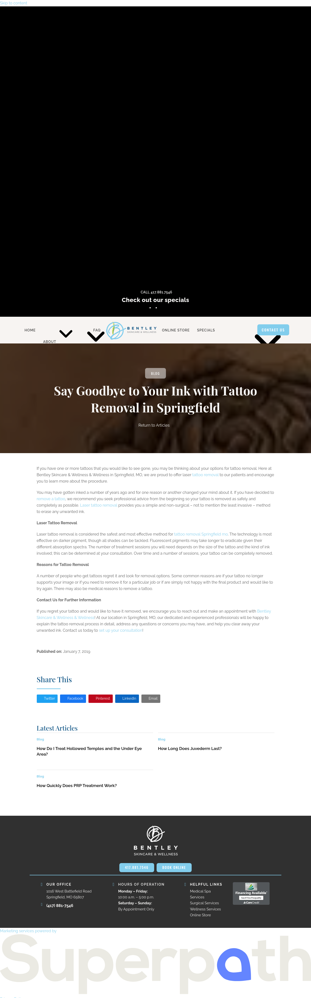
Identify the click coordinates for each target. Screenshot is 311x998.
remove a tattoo (51, 499)
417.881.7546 (136, 869)
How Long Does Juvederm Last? (190, 750)
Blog (155, 374)
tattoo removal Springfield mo (201, 534)
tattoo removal (205, 475)
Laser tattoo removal (98, 505)
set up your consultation (120, 631)
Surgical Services (204, 905)
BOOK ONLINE (175, 869)
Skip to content (13, 3)
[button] (48, 700)
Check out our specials (155, 299)
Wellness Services (205, 911)
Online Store (200, 917)
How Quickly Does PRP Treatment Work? (77, 787)
